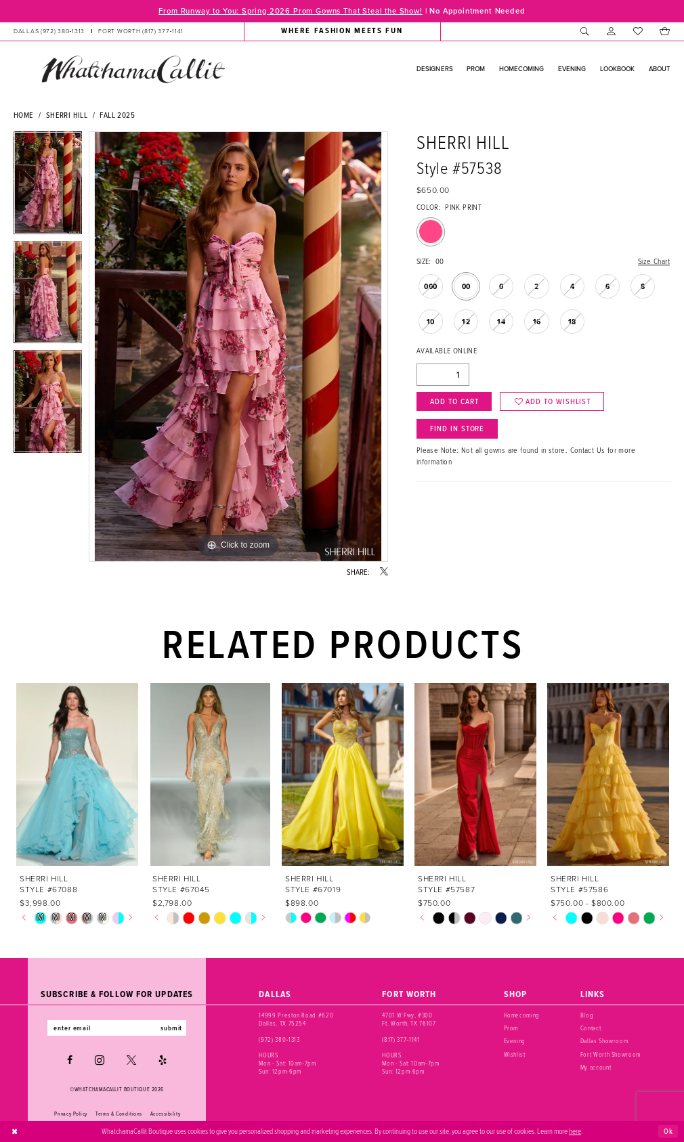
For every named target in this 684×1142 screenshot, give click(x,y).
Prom (511, 1028)
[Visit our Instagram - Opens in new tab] (99, 1060)
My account (596, 1067)
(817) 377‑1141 (400, 1040)
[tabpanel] (48, 186)
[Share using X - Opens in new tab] (384, 572)
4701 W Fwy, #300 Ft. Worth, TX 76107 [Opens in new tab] (408, 1019)
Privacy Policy (70, 1114)
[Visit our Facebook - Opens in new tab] (69, 1060)
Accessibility (165, 1114)
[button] (611, 31)
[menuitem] (98, 31)
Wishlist (515, 1054)
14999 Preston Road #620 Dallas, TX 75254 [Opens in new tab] (296, 1019)
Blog (587, 1015)
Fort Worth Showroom (610, 1054)
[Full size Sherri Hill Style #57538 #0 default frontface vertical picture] (238, 346)
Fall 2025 (117, 114)
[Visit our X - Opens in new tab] (131, 1060)
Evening (515, 1041)
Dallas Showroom (604, 1041)
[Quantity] (442, 375)
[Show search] (585, 31)
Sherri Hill (66, 114)
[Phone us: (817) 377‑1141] (140, 31)
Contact (590, 1028)
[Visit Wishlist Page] (637, 31)
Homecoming (522, 1015)
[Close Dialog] (15, 1131)
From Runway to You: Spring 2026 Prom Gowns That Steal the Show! (290, 10)
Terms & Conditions (118, 1114)
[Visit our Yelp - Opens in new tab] (162, 1060)
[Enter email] (116, 1028)
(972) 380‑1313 (279, 1040)
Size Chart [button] (654, 261)
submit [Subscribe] (171, 1028)
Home (24, 114)
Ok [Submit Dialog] (668, 1130)
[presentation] (78, 774)
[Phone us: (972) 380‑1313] (49, 31)
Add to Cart (454, 401)
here (575, 1131)
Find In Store (457, 428)
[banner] (133, 69)
